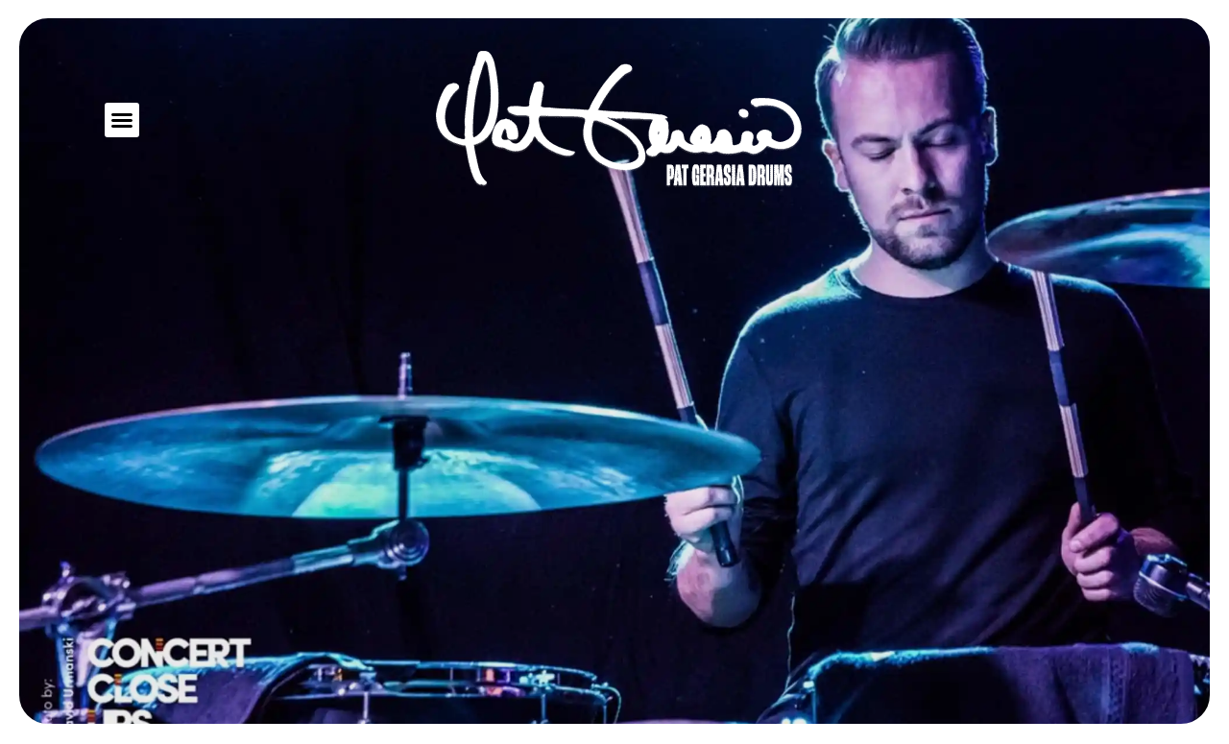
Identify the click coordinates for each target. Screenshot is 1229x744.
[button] (122, 120)
